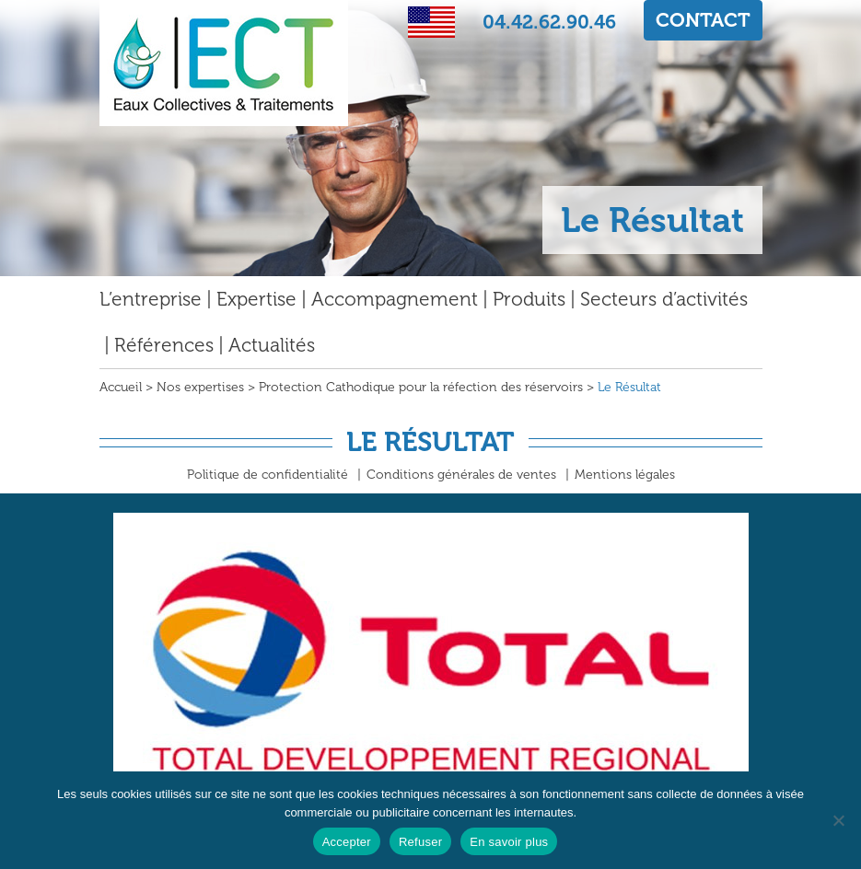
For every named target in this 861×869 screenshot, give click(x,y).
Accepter (346, 842)
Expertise (256, 298)
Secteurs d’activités (664, 298)
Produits (529, 298)
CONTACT (703, 19)
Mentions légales (625, 474)
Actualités (271, 344)
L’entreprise (150, 298)
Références (164, 344)
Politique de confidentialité (267, 474)
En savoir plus (509, 842)
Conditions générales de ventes (461, 474)
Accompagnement (394, 298)
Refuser (420, 842)
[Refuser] (838, 820)
